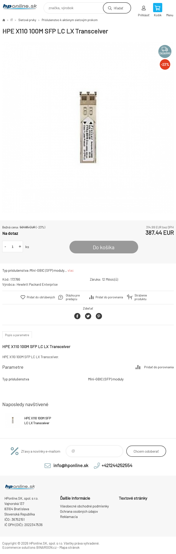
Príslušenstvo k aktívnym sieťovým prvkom (70, 20)
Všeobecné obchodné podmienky (84, 506)
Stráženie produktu (141, 297)
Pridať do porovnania (109, 297)
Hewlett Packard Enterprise (37, 284)
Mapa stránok (69, 547)
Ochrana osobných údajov (79, 511)
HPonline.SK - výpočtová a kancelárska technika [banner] (22, 7)
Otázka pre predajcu (73, 297)
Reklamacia (69, 517)
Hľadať (118, 8)
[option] (88, 127)
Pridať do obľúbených (41, 297)
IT (12, 20)
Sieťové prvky (27, 20)
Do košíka (104, 247)
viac (71, 270)
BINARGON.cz (46, 547)
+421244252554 (117, 465)
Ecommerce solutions (19, 547)
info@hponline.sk (70, 465)
